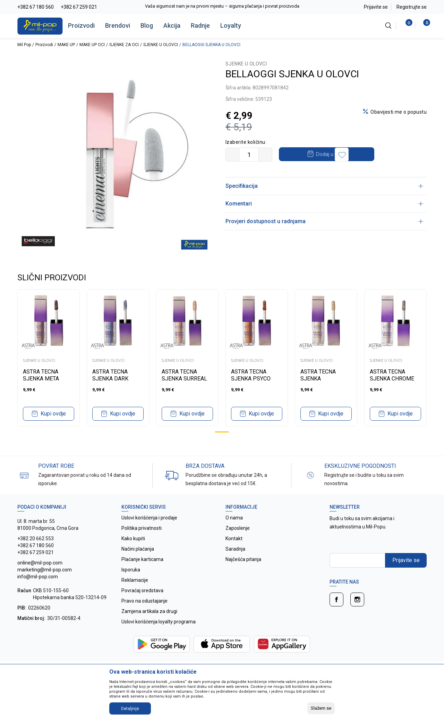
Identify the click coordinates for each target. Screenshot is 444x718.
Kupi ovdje (53, 413)
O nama (234, 517)
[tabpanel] (48, 357)
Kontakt (233, 538)
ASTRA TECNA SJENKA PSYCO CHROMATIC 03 (251, 378)
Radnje (200, 25)
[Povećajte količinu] (265, 154)
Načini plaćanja (137, 549)
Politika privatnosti (141, 528)
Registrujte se (411, 7)
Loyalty (230, 25)
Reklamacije (134, 580)
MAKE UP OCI (92, 44)
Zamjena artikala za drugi (149, 611)
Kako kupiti (133, 538)
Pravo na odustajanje (144, 601)
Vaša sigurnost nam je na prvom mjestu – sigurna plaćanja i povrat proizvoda (222, 6)
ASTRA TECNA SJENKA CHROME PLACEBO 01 (392, 378)
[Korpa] (423, 26)
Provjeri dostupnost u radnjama (324, 221)
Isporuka (130, 569)
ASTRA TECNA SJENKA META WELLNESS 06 (41, 378)
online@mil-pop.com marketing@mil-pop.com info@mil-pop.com (44, 569)
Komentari (324, 203)
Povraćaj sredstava (142, 590)
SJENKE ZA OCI (124, 44)
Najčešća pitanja (243, 559)
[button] (390, 154)
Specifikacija (324, 186)
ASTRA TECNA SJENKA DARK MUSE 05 (110, 378)
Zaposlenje (237, 528)
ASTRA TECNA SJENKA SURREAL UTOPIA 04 (184, 378)
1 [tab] (222, 431)
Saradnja (235, 549)
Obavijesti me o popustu (398, 112)
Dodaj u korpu (333, 154)
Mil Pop (24, 44)
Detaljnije (130, 708)
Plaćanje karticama (142, 559)
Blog (146, 25)
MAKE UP (66, 44)
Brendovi (117, 25)
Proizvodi (81, 25)
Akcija (171, 25)
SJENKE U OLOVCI (160, 44)
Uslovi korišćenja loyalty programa (158, 621)
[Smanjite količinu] (232, 154)
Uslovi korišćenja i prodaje (149, 517)
